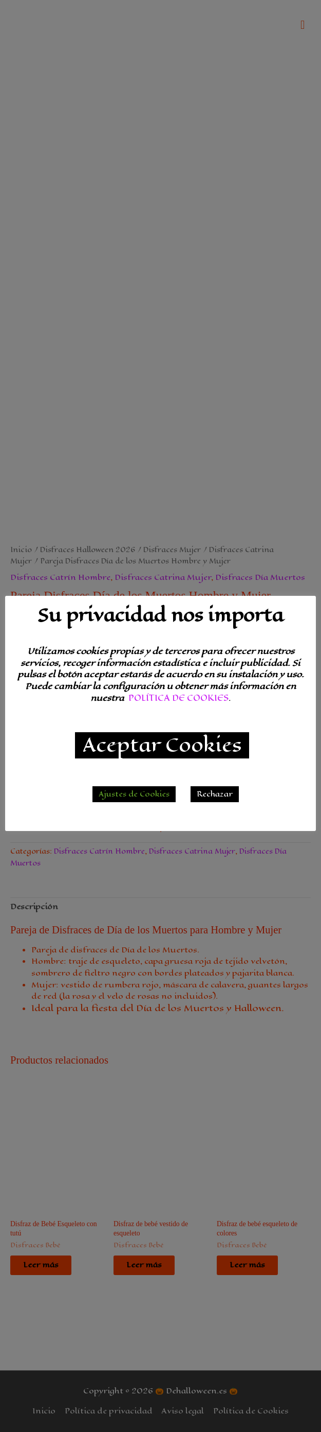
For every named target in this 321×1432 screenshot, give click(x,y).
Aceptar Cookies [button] (162, 745)
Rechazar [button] (215, 794)
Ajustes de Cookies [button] (134, 794)
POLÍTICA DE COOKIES (178, 698)
